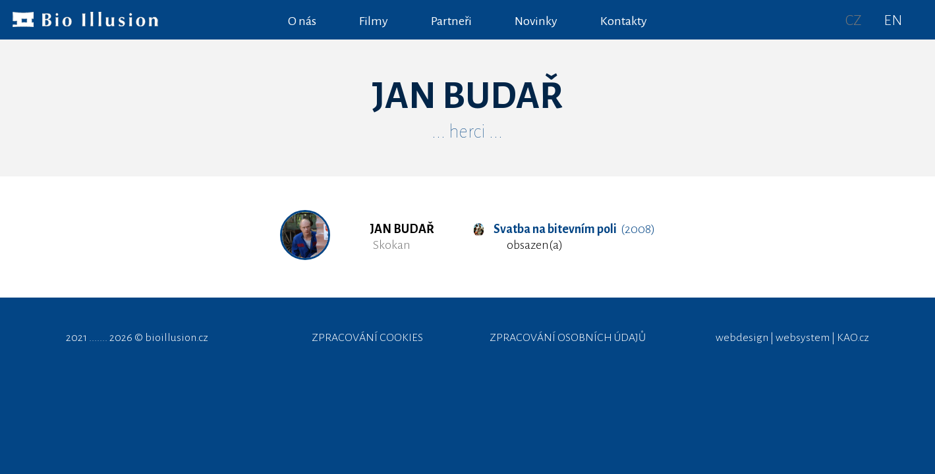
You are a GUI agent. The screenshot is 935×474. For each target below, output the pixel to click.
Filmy (373, 21)
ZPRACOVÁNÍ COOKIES (367, 338)
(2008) (564, 229)
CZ (853, 20)
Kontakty (623, 21)
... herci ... (467, 132)
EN (893, 20)
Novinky (536, 21)
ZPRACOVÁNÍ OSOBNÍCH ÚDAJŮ (568, 338)
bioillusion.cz (176, 338)
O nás (302, 21)
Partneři (451, 21)
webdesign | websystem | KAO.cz (792, 338)
